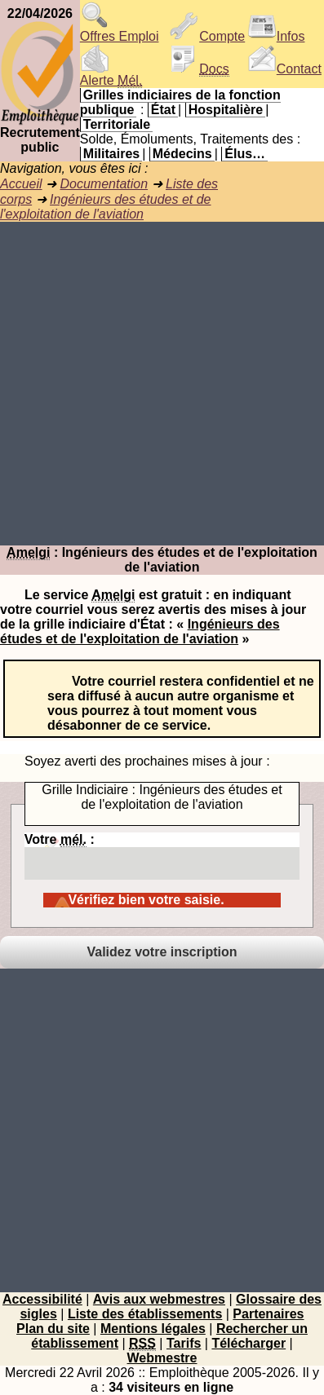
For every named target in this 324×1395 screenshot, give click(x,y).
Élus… (244, 154)
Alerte (111, 74)
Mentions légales (153, 1328)
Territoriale (116, 124)
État (163, 110)
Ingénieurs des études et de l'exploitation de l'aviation (105, 206)
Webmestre (162, 1358)
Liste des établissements (145, 1314)
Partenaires (268, 1314)
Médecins (182, 154)
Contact (284, 69)
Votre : (162, 856)
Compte (207, 36)
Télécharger (248, 1343)
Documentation (104, 184)
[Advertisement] (162, 383)
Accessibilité (42, 1299)
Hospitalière (226, 110)
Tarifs (183, 1343)
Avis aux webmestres (159, 1299)
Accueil (21, 184)
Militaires (111, 154)
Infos (276, 36)
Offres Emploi (119, 30)
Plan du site (53, 1328)
